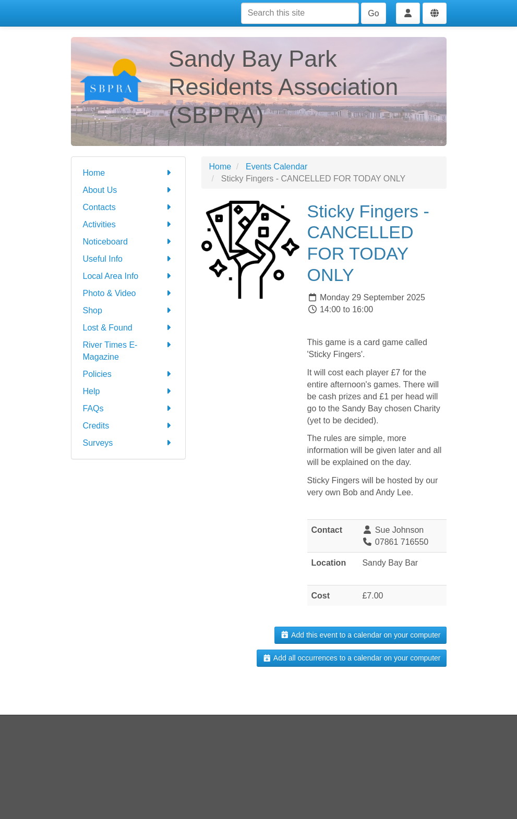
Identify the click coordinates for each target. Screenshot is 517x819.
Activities (128, 224)
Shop (128, 310)
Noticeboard (128, 242)
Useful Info (128, 259)
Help (128, 391)
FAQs (128, 408)
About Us (128, 190)
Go (373, 13)
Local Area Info (128, 276)
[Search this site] (300, 13)
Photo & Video (128, 293)
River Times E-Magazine (128, 350)
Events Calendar (276, 166)
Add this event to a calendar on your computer (360, 635)
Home (128, 173)
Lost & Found (128, 328)
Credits (128, 426)
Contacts (128, 207)
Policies (128, 374)
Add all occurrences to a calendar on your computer (351, 658)
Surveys (128, 443)
